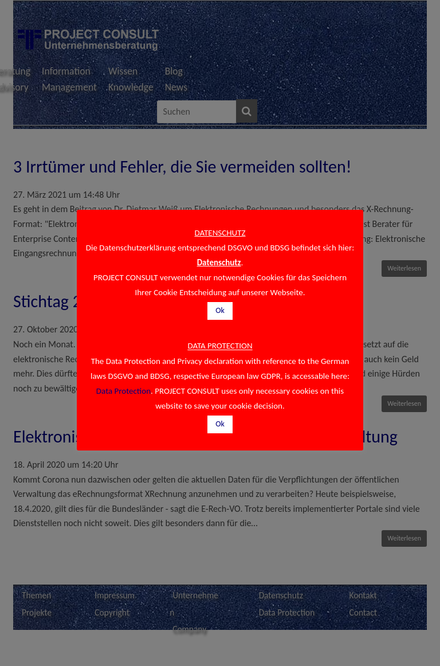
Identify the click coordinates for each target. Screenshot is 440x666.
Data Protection (123, 391)
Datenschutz (219, 262)
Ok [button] (220, 310)
